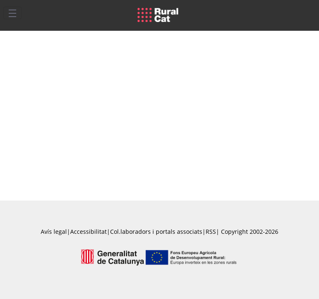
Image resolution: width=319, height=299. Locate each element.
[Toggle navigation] (12, 13)
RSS (211, 231)
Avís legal (54, 231)
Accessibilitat (88, 231)
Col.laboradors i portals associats (156, 231)
